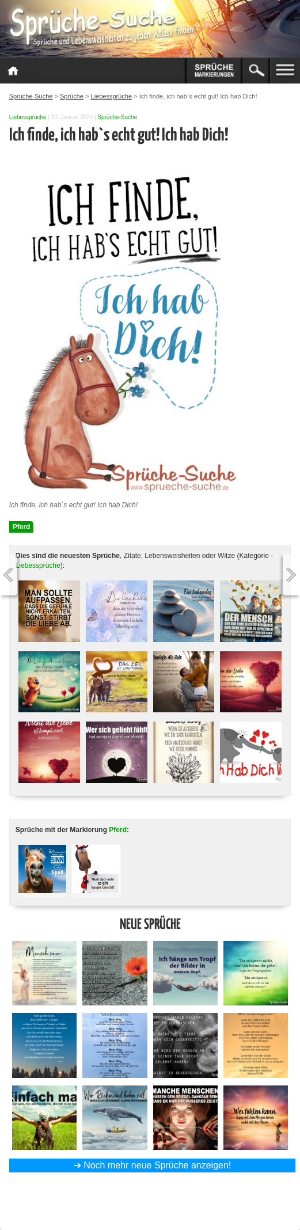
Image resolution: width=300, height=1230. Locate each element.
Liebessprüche (28, 117)
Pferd (22, 527)
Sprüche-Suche (117, 117)
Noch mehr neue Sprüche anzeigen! (157, 1165)
